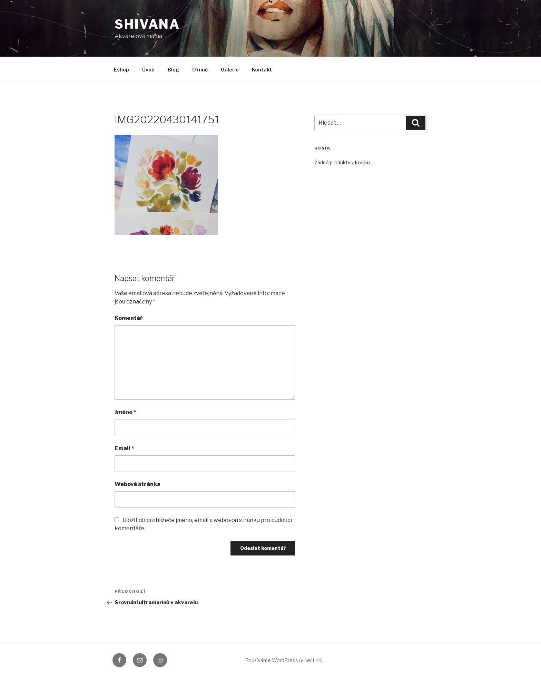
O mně (200, 69)
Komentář (128, 318)
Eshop (121, 69)
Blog (173, 69)
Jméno (125, 412)
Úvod (148, 69)
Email (124, 448)
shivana (147, 24)
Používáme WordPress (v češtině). (284, 660)
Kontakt (262, 69)
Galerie (230, 69)
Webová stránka (137, 484)
